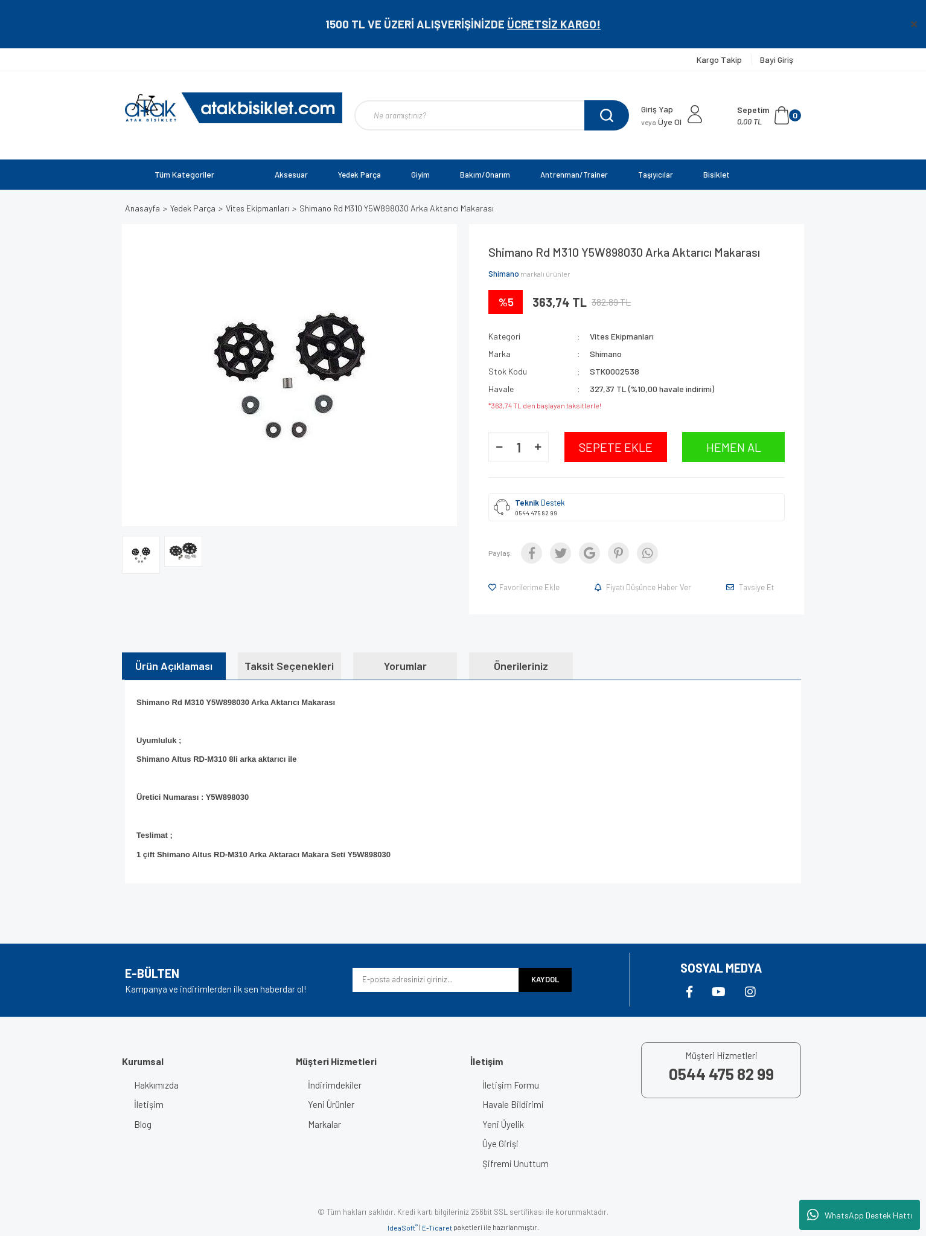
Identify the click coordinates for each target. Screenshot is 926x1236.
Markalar (324, 1124)
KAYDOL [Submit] (545, 979)
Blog (143, 1124)
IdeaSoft (403, 1227)
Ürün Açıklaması (173, 665)
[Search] (491, 115)
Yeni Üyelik (503, 1124)
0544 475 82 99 (536, 513)
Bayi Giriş (776, 59)
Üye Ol (661, 122)
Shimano (503, 273)
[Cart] (769, 115)
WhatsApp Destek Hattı (859, 1215)
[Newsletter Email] (436, 980)
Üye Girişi (500, 1143)
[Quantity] (518, 447)
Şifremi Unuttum (515, 1163)
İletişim (149, 1104)
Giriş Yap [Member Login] (657, 109)
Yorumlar (405, 665)
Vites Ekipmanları (622, 336)
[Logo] (233, 107)
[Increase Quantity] (538, 447)
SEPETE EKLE (616, 447)
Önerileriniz (521, 665)
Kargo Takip (720, 59)
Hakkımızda (156, 1085)
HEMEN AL (733, 447)
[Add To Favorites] (524, 587)
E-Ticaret (437, 1227)
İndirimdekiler (335, 1085)
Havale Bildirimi (513, 1104)
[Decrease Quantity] (499, 447)
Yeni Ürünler (331, 1104)
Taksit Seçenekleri (289, 665)
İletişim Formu (510, 1085)
